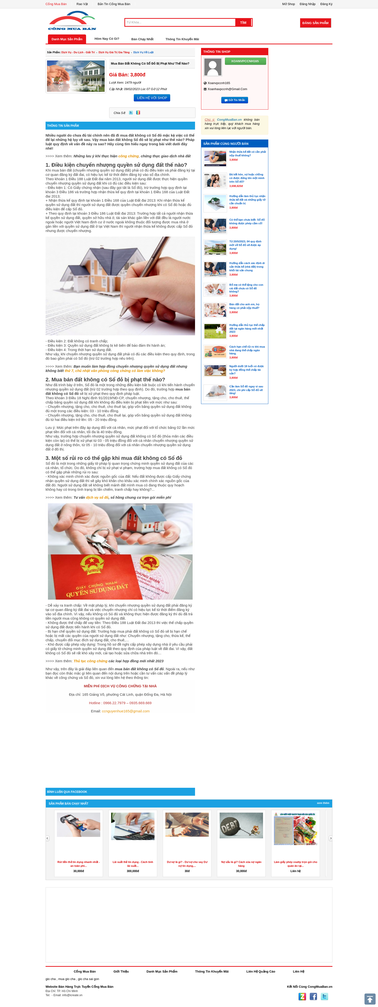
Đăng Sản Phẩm (316, 23)
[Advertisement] (120, 747)
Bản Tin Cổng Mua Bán (114, 4)
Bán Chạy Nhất (142, 39)
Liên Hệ (298, 971)
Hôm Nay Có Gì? (106, 38)
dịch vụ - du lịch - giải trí (78, 52)
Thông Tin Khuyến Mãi (182, 39)
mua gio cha (66, 979)
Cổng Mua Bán (56, 4)
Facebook (313, 996)
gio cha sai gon (88, 979)
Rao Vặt (82, 4)
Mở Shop (288, 4)
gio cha (51, 979)
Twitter (131, 112)
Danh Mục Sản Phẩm (67, 39)
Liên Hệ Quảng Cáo (260, 971)
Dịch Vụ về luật (143, 52)
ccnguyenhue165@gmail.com (126, 711)
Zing (138, 112)
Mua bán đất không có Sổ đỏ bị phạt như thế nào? (150, 63)
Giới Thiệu (121, 971)
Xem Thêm (323, 803)
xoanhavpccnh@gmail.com (227, 89)
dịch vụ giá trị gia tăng (114, 52)
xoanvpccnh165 (219, 83)
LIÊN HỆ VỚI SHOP (152, 98)
